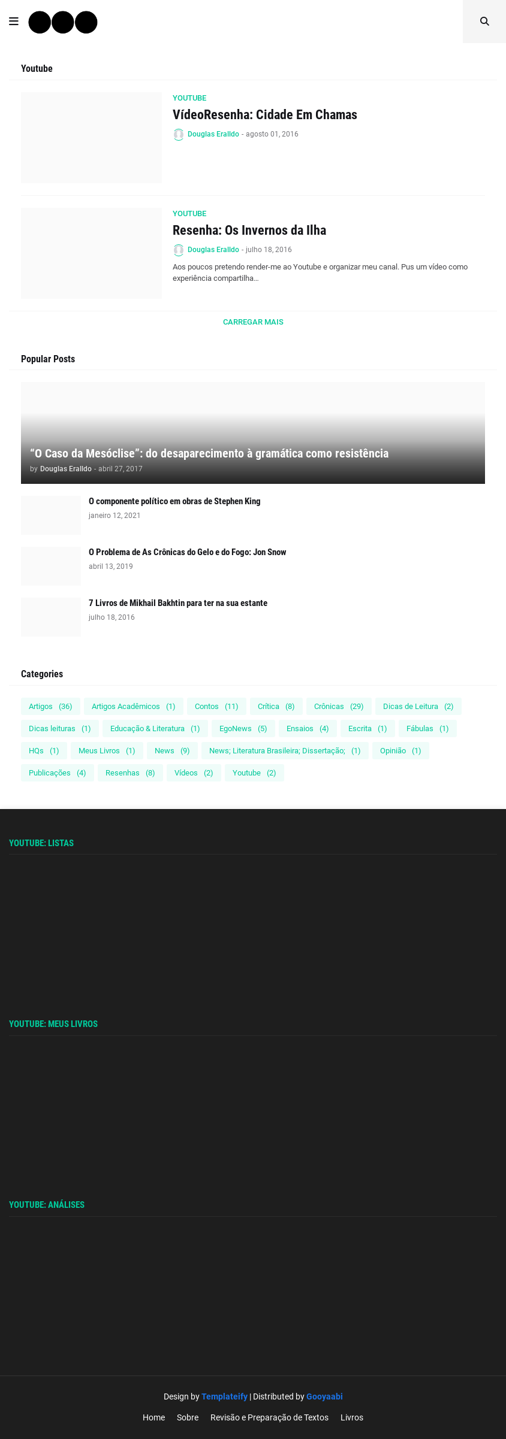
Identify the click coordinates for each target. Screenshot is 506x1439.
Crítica (276, 706)
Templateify (224, 1396)
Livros (352, 1417)
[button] (14, 21)
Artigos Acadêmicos (134, 706)
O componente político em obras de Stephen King (175, 501)
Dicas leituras (60, 728)
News (172, 750)
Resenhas (130, 772)
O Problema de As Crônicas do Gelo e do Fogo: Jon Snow (188, 552)
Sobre (187, 1417)
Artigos (51, 706)
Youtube (254, 772)
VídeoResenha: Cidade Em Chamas (265, 114)
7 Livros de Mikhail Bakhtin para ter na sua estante (178, 603)
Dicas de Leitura (418, 706)
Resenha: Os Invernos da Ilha (249, 230)
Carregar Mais (253, 321)
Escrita (367, 728)
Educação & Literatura (155, 728)
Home (154, 1417)
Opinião (400, 750)
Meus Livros (107, 750)
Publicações (57, 772)
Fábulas (427, 728)
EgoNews (243, 728)
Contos (217, 706)
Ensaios (308, 728)
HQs (44, 750)
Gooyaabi (324, 1396)
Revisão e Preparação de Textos (269, 1417)
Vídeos (193, 772)
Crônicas (339, 706)
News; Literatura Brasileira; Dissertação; (285, 750)
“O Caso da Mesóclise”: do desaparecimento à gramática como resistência (209, 453)
